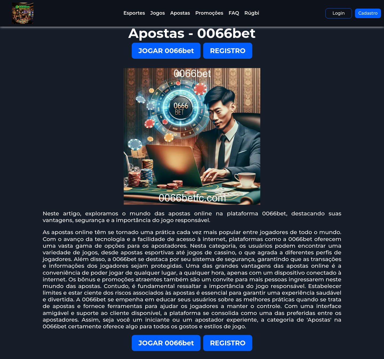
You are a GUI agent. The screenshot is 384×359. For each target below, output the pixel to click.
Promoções (209, 13)
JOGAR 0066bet (166, 51)
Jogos (157, 13)
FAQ (234, 13)
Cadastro (368, 13)
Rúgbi (252, 13)
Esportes (134, 13)
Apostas (180, 13)
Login (339, 13)
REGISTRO (227, 51)
